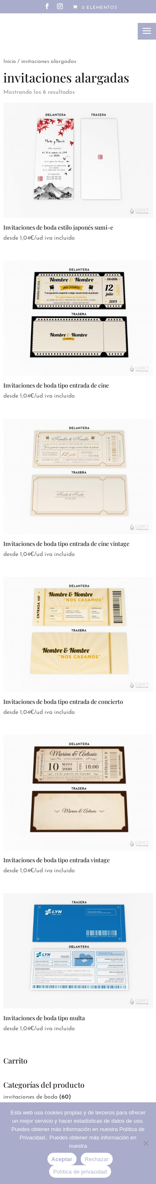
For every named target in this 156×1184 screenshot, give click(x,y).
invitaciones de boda (30, 1097)
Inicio (9, 61)
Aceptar (62, 1159)
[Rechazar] (145, 1143)
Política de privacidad (80, 1172)
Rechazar (97, 1159)
